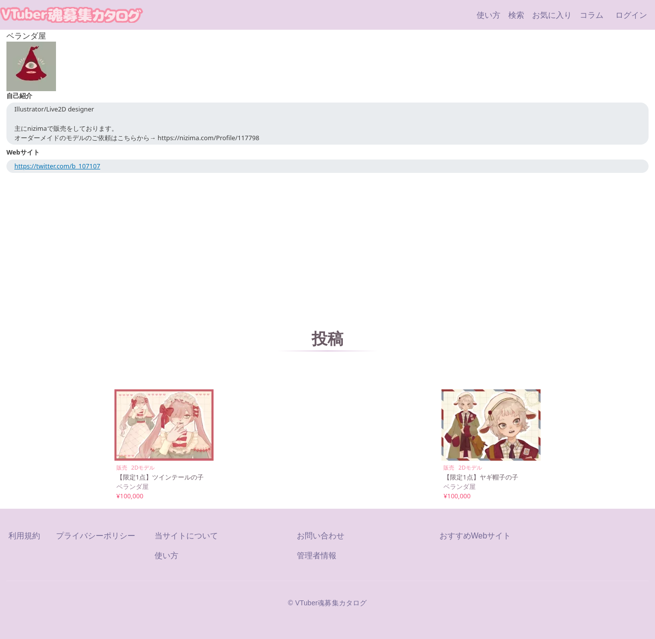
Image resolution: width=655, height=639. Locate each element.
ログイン (631, 14)
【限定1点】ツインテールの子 (160, 477)
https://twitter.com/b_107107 (57, 165)
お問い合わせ (320, 536)
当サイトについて (186, 536)
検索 (516, 14)
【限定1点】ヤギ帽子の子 (480, 477)
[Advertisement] (327, 247)
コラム (591, 14)
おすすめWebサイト (475, 536)
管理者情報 (316, 555)
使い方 (488, 14)
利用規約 (24, 536)
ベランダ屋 (132, 486)
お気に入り (552, 14)
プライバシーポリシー (95, 536)
